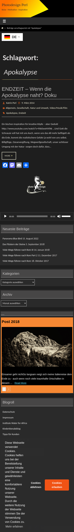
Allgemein (11, 108)
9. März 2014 (28, 102)
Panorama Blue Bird (12, 238)
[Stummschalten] (59, 216)
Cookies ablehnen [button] (35, 485)
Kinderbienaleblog (11, 428)
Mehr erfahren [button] (14, 526)
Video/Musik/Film (58, 108)
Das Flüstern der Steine (14, 244)
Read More (20, 383)
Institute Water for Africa (15, 423)
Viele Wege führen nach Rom (17, 260)
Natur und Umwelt (39, 108)
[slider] (32, 216)
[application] (37, 216)
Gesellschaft (23, 108)
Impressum (8, 417)
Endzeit (22, 113)
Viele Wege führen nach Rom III (18, 249)
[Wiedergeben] (5, 216)
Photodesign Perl (15, 5)
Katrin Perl (11, 102)
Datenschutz (9, 411)
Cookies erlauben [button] (57, 485)
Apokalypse (11, 113)
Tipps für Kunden (11, 434)
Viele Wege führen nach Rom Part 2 (20, 255)
